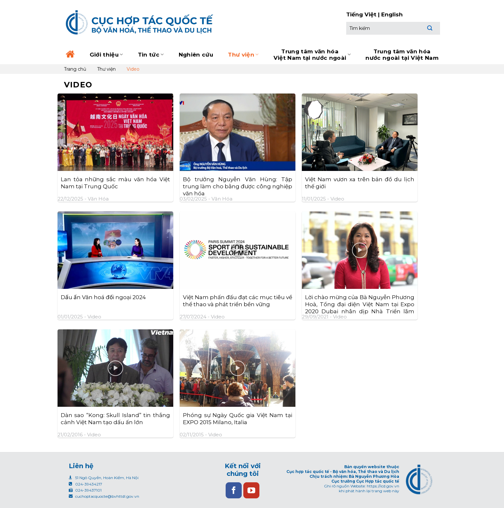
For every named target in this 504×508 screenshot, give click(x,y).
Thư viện (243, 54)
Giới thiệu (106, 54)
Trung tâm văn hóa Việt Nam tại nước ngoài (312, 54)
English (392, 14)
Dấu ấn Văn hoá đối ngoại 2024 (103, 297)
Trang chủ (75, 69)
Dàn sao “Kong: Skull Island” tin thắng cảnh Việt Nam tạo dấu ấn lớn (115, 418)
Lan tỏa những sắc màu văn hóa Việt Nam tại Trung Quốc (115, 183)
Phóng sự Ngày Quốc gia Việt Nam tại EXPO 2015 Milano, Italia (237, 418)
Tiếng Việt (361, 14)
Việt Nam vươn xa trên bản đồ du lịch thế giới (359, 183)
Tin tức (151, 54)
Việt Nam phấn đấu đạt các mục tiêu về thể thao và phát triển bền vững (237, 300)
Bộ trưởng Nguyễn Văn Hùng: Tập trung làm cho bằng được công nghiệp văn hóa (237, 186)
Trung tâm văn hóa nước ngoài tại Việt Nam (401, 54)
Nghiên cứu (196, 54)
